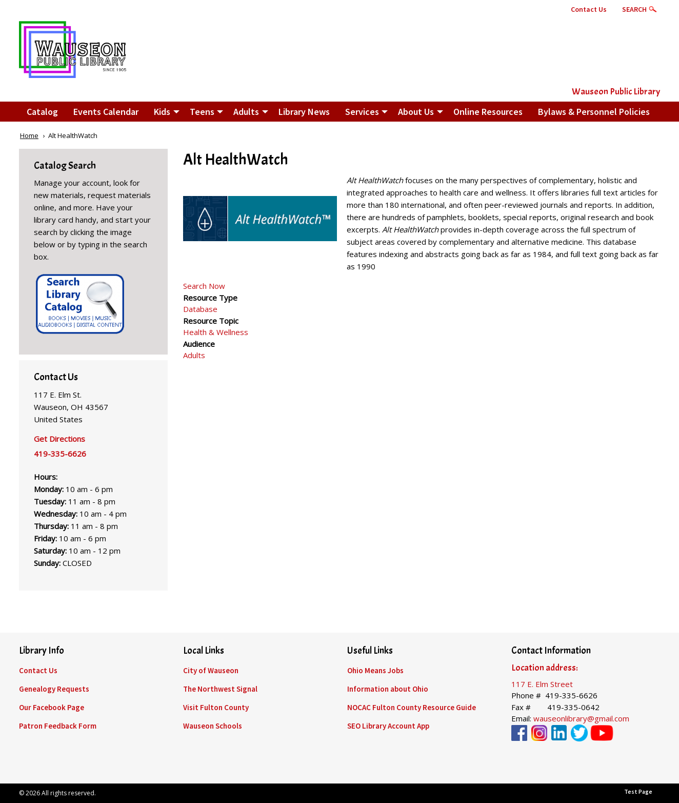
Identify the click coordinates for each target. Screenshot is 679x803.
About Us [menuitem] (416, 111)
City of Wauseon (210, 670)
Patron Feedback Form (57, 726)
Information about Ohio (387, 689)
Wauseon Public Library (616, 91)
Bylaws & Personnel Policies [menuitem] (594, 111)
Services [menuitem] (362, 111)
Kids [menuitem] (162, 111)
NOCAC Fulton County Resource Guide (411, 707)
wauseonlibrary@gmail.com (581, 718)
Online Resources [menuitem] (488, 111)
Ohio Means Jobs (375, 670)
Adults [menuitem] (246, 111)
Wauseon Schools (212, 726)
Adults (194, 355)
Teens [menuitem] (202, 111)
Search (634, 9)
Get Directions (59, 439)
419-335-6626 (60, 453)
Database (200, 309)
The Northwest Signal (220, 689)
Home (29, 135)
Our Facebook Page (51, 707)
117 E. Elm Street (542, 684)
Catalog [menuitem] (42, 111)
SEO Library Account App (388, 726)
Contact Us (589, 9)
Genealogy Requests (54, 689)
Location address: (544, 668)
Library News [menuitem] (304, 111)
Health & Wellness (215, 332)
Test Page (638, 791)
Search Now (204, 286)
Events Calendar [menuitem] (105, 111)
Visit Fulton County (216, 707)
